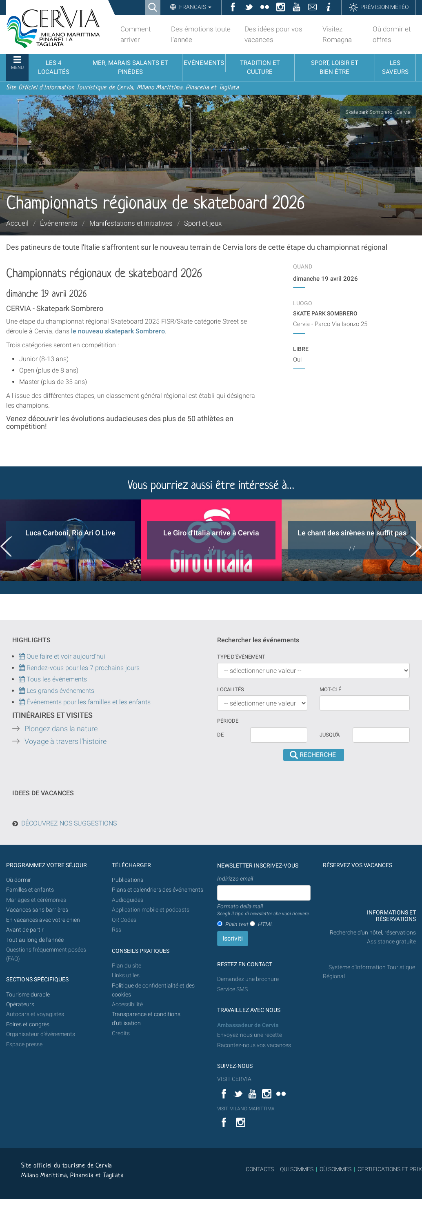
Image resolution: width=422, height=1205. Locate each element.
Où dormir (18, 880)
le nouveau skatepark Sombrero (117, 331)
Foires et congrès (27, 1024)
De (220, 735)
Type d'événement (241, 657)
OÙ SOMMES (335, 1169)
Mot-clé (330, 689)
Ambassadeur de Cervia (248, 1025)
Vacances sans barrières (37, 909)
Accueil (17, 223)
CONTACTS (260, 1169)
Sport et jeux (203, 223)
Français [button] (194, 7)
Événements (59, 223)
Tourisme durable (28, 994)
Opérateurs (20, 1004)
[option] (70, 540)
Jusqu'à (330, 735)
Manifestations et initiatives (131, 223)
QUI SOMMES (296, 1169)
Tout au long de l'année (35, 939)
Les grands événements (59, 691)
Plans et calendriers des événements (157, 889)
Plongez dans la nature (61, 729)
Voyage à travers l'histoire (65, 741)
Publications (127, 880)
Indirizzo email (235, 878)
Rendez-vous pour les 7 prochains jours (83, 668)
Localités (230, 689)
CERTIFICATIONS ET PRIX (390, 1169)
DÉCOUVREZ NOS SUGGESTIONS (69, 823)
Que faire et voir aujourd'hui (62, 656)
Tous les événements (53, 679)
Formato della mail (263, 910)
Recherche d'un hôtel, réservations (373, 932)
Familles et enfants (30, 889)
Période (227, 721)
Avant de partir (25, 929)
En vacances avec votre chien (43, 920)
